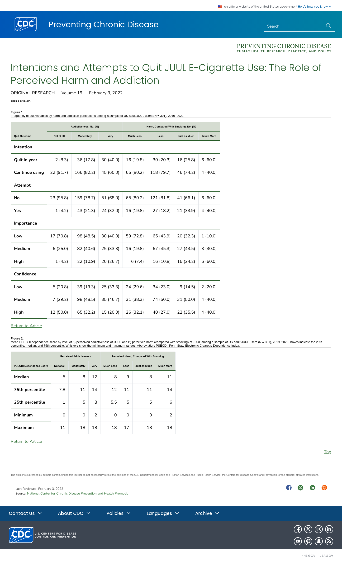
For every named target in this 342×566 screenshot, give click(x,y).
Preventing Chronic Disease (103, 24)
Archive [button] (207, 513)
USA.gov (326, 555)
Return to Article (26, 326)
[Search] (294, 26)
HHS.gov (308, 555)
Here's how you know (314, 6)
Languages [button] (163, 513)
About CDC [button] (74, 513)
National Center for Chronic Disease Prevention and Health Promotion (78, 493)
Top (327, 452)
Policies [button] (119, 513)
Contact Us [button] (25, 513)
